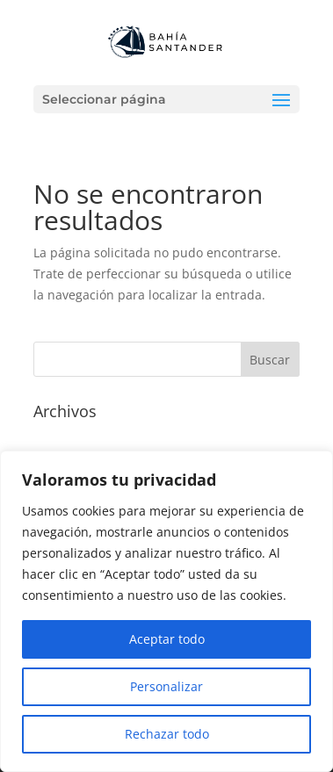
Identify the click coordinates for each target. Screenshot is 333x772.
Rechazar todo (167, 733)
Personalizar (166, 686)
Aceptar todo (167, 639)
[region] (166, 611)
